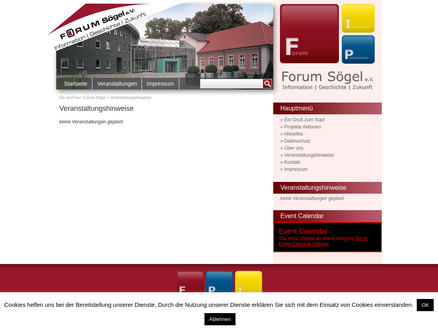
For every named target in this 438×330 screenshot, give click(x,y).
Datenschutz (297, 141)
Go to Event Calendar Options (323, 241)
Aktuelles (293, 134)
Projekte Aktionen (302, 127)
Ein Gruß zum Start (304, 120)
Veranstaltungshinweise (96, 108)
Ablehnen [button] (220, 319)
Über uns (294, 148)
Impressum (160, 84)
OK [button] (425, 305)
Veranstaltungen (117, 84)
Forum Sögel (94, 97)
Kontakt (292, 162)
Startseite (75, 84)
